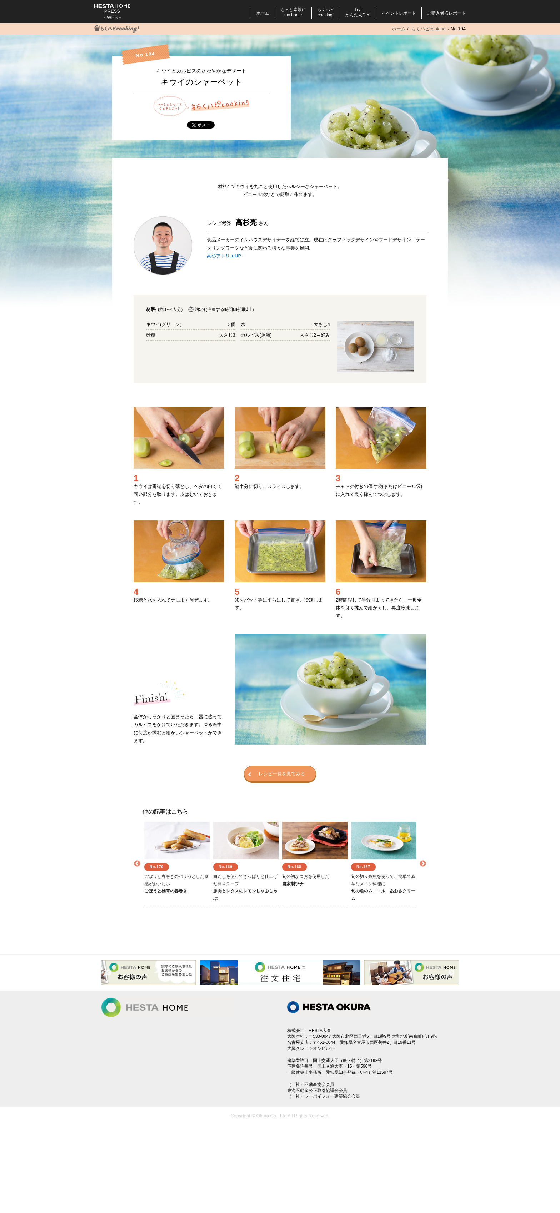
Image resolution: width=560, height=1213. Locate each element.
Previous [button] (137, 863)
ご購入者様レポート (446, 13)
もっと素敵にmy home (293, 12)
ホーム (262, 13)
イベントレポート (399, 13)
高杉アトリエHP (224, 255)
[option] (176, 864)
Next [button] (422, 863)
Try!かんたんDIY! (358, 12)
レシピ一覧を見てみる (276, 774)
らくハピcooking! (325, 12)
